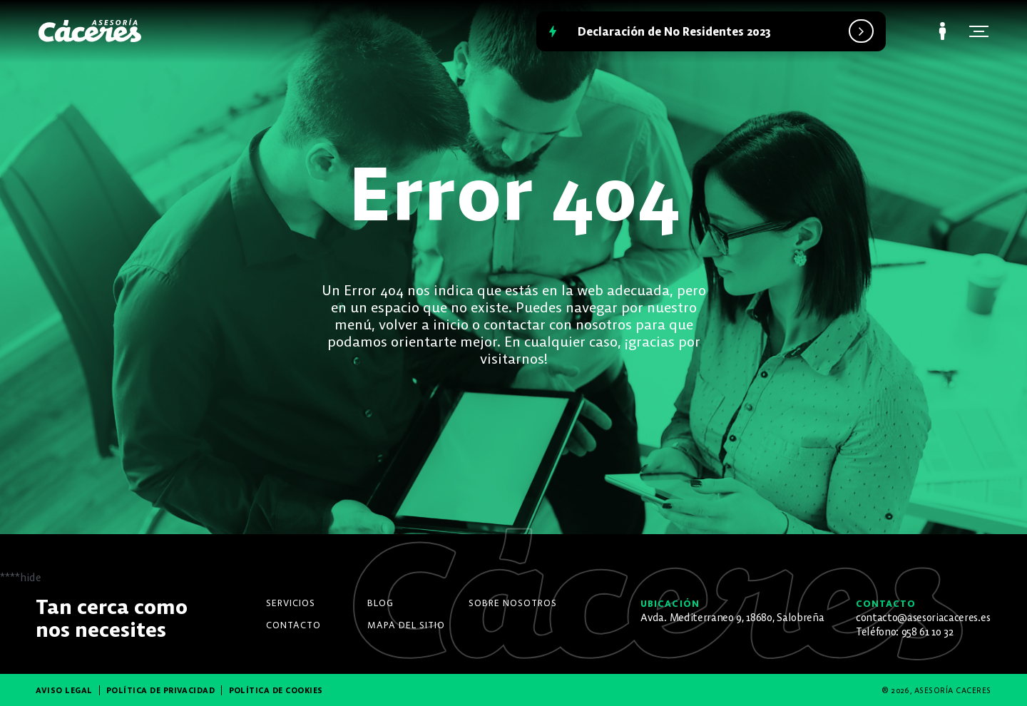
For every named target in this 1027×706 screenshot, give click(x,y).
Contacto (293, 625)
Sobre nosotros (513, 603)
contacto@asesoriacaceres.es (923, 617)
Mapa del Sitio (406, 625)
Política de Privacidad (160, 690)
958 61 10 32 (927, 631)
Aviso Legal (64, 690)
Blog (380, 603)
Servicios (290, 603)
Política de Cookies (276, 690)
